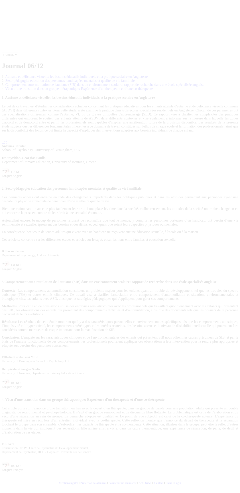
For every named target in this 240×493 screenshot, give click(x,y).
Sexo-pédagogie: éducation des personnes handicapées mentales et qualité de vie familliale (70, 80)
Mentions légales (68, 483)
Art (141, 483)
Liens (169, 483)
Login (177, 483)
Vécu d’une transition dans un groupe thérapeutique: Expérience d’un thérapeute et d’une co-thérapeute (79, 88)
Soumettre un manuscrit (122, 483)
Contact (158, 483)
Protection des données (93, 483)
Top (4, 142)
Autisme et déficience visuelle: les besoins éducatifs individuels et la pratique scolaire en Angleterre (76, 76)
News (148, 483)
